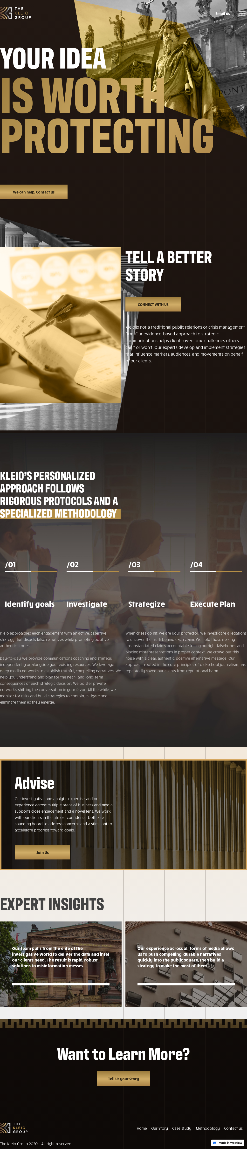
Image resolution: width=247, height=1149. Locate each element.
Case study (181, 1128)
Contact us (233, 1128)
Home (142, 1128)
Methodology (208, 1128)
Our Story (159, 1128)
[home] (15, 13)
